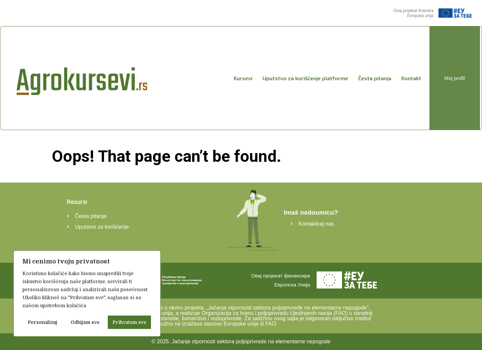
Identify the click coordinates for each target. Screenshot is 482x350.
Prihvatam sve (129, 322)
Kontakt (411, 78)
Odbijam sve (85, 322)
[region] (87, 293)
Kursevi (243, 78)
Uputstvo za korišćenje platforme (305, 78)
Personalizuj (42, 322)
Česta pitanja (374, 78)
